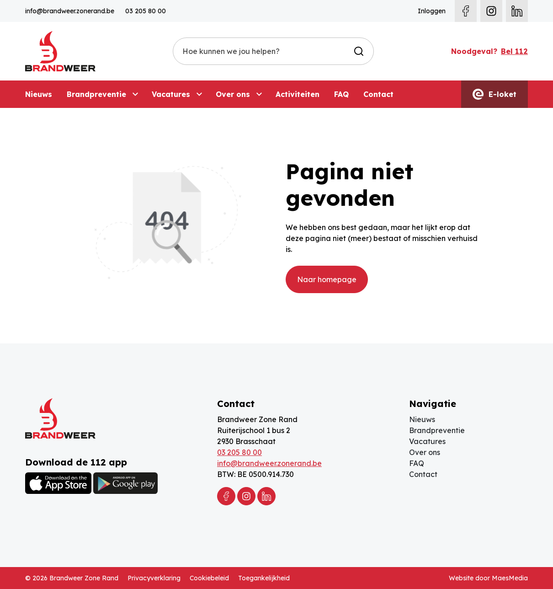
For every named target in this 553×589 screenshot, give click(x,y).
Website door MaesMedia (488, 578)
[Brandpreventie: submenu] (135, 94)
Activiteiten (297, 94)
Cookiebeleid (209, 578)
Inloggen (432, 11)
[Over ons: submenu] (259, 94)
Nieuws (38, 94)
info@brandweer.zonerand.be (69, 11)
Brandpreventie (96, 94)
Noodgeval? (489, 51)
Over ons (233, 94)
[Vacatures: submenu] (199, 94)
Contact (378, 94)
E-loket (494, 94)
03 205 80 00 (145, 11)
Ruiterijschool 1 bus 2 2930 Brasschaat (253, 436)
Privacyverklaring (154, 578)
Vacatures (171, 94)
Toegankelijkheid (264, 578)
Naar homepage (326, 279)
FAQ (341, 94)
